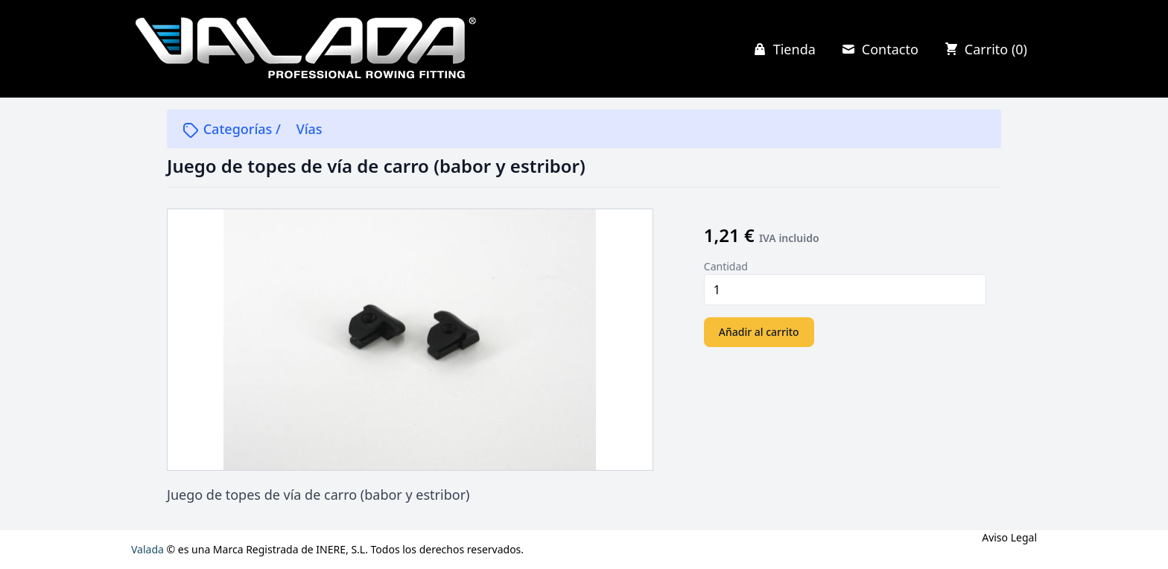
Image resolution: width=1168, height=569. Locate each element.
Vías (309, 129)
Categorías (229, 129)
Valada (147, 549)
